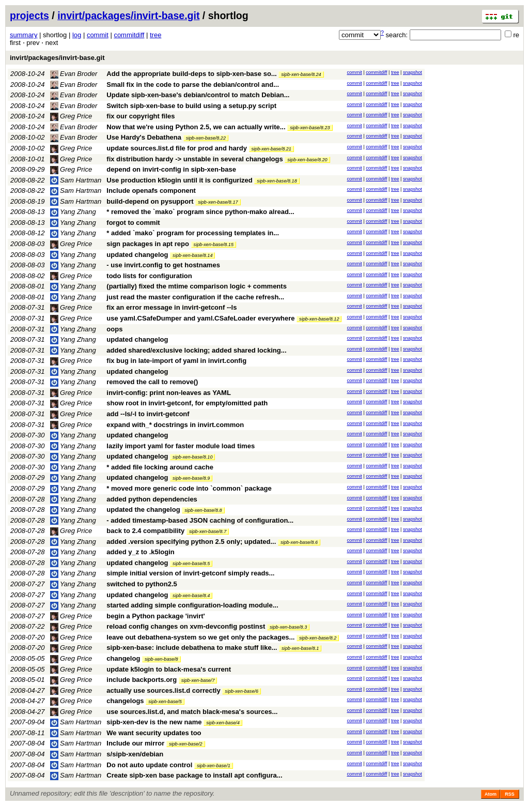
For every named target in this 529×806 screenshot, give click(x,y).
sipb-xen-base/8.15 (214, 244)
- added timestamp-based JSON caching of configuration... (199, 520)
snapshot (412, 72)
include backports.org (141, 679)
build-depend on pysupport (149, 201)
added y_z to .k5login (140, 552)
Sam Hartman (76, 180)
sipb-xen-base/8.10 (192, 457)
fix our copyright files (140, 116)
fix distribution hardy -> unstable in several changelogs (194, 159)
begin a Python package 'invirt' (155, 616)
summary (23, 35)
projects (29, 15)
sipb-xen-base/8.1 (300, 648)
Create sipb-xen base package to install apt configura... (194, 775)
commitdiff (129, 35)
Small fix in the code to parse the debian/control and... (192, 84)
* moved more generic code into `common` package (188, 488)
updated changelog (137, 254)
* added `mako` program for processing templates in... (192, 233)
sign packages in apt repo (147, 244)
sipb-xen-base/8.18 (277, 181)
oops (114, 329)
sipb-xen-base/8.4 (191, 595)
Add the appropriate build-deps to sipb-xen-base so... (192, 74)
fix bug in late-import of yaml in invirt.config (176, 360)
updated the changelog (143, 509)
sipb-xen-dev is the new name (153, 722)
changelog (123, 658)
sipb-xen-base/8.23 (310, 127)
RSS (510, 794)
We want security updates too (153, 733)
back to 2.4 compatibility (145, 531)
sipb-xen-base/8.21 (271, 148)
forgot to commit (133, 222)
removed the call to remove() (152, 382)
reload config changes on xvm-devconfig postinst (185, 626)
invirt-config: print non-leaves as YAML (168, 393)
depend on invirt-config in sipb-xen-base (171, 169)
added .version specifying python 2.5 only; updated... (192, 541)
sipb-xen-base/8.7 (207, 531)
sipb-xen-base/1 (213, 765)
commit (97, 35)
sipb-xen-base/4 (223, 722)
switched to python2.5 (141, 584)
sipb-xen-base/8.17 (218, 202)
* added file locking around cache (159, 467)
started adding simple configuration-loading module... (192, 605)
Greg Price (71, 116)
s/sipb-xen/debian (134, 754)
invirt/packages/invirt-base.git (128, 15)
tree (155, 35)
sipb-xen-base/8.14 (192, 255)
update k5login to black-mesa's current (168, 669)
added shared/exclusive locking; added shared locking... (196, 350)
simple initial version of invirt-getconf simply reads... (190, 573)
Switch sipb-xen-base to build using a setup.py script (191, 106)
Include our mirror (135, 743)
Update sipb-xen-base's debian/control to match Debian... (197, 95)
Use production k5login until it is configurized (179, 180)
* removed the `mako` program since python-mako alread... (200, 212)
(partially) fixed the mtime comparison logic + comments (196, 286)
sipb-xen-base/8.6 (299, 542)
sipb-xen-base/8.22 (206, 138)
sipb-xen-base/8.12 (319, 319)
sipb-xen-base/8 (161, 659)
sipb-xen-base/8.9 (191, 478)
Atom (490, 794)
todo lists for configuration (149, 276)
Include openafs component (151, 190)
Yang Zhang (73, 212)
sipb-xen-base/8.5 (191, 563)
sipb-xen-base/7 (198, 680)
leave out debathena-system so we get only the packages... (201, 637)
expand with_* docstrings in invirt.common (175, 425)
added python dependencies (151, 499)
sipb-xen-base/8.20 (307, 159)
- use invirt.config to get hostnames (163, 265)
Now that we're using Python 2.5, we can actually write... (196, 127)
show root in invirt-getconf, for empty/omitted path (187, 403)
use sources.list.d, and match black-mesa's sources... (191, 712)
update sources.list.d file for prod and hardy (176, 148)
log (76, 35)
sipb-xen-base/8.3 (288, 627)
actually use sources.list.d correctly (163, 690)
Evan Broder (74, 74)
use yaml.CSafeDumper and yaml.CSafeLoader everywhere (200, 318)
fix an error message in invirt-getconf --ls (171, 307)
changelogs (125, 701)
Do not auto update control (149, 765)
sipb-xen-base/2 (186, 744)
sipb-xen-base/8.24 (301, 74)
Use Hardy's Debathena (143, 137)
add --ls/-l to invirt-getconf (147, 414)
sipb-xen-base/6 (241, 691)
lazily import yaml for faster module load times (180, 446)
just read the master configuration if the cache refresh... (195, 297)
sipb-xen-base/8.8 (203, 510)
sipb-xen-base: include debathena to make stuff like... (192, 647)
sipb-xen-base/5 (165, 701)
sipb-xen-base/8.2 (317, 638)
